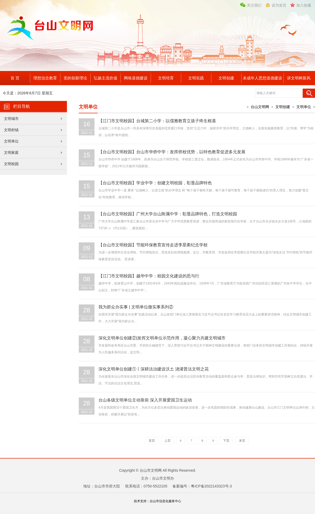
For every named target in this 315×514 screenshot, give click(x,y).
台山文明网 (260, 107)
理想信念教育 (45, 78)
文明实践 (196, 78)
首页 (152, 440)
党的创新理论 (75, 78)
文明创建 (226, 78)
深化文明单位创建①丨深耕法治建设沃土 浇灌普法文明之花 (153, 369)
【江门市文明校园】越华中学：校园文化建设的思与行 (148, 276)
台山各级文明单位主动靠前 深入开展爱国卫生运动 (145, 400)
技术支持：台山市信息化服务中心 (157, 501)
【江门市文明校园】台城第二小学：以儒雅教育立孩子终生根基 (157, 121)
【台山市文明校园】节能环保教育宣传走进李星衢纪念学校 (153, 245)
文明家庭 (11, 152)
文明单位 (11, 141)
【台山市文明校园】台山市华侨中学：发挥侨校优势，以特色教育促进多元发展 (171, 152)
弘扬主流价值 (105, 78)
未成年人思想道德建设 (262, 78)
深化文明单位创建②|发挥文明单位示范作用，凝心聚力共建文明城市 (161, 338)
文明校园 (11, 164)
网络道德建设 (136, 78)
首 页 (14, 78)
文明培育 (166, 78)
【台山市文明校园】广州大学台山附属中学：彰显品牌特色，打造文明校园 (167, 214)
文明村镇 (11, 130)
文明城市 (11, 118)
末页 (242, 440)
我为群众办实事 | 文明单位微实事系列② (135, 307)
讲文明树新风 (299, 78)
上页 (167, 440)
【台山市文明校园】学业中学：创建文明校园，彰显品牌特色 (155, 183)
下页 (226, 440)
